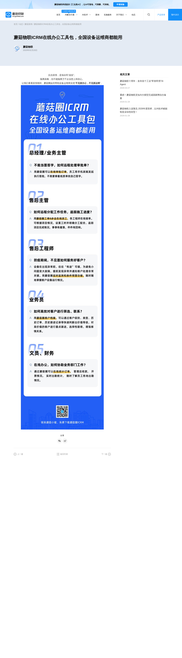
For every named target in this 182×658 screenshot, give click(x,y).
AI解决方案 (71, 13)
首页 (58, 15)
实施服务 (108, 15)
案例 (97, 15)
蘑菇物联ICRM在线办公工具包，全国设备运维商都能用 (58, 24)
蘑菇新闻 (28, 24)
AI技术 (86, 15)
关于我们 (121, 15)
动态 (133, 15)
